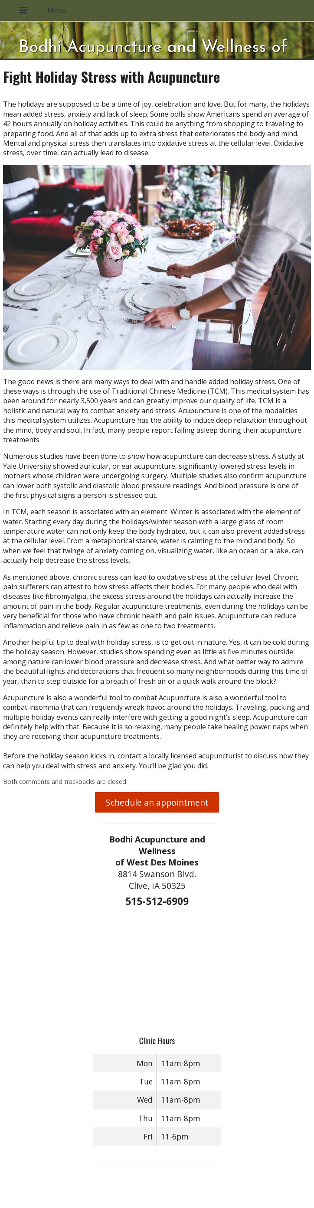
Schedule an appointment (157, 802)
